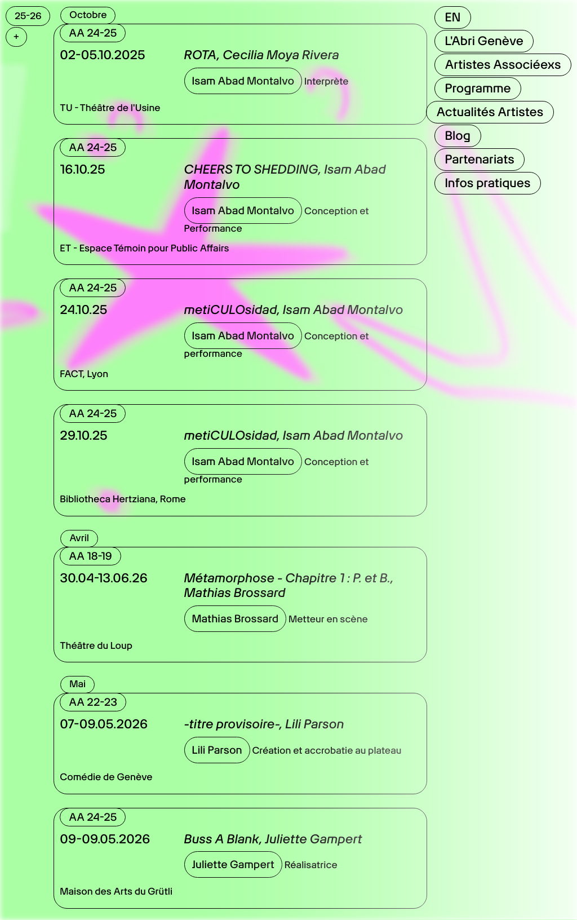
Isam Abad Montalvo (243, 80)
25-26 (28, 15)
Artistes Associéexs (503, 65)
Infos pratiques (487, 183)
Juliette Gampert (233, 864)
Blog (458, 136)
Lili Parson (217, 750)
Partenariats (479, 159)
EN (452, 17)
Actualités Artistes (489, 112)
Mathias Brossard (235, 618)
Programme (478, 88)
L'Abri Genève (484, 41)
